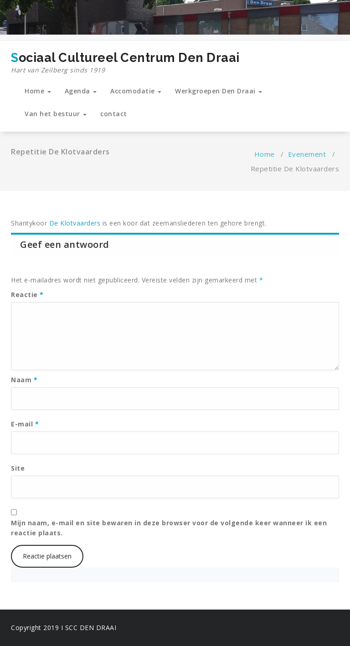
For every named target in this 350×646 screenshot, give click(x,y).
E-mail (25, 424)
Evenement (307, 154)
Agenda (81, 91)
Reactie (27, 294)
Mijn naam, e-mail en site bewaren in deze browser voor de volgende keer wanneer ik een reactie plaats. (169, 527)
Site (18, 468)
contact (113, 113)
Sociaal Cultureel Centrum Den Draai (125, 63)
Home (38, 91)
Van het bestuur (56, 113)
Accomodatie (135, 91)
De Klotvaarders (73, 223)
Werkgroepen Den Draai (218, 91)
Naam (24, 379)
